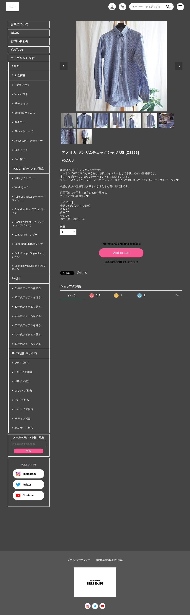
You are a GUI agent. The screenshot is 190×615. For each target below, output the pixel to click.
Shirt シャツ (21, 103)
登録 (28, 450)
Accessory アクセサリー (28, 140)
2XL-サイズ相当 (23, 427)
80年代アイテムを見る (27, 343)
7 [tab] (166, 120)
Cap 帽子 (19, 159)
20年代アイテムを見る (27, 288)
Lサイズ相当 (21, 399)
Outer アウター (23, 84)
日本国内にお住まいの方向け (121, 261)
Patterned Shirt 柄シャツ (28, 243)
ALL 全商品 (18, 75)
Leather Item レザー (26, 234)
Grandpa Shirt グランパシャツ (28, 211)
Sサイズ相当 (21, 362)
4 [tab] (117, 120)
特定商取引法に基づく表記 (109, 560)
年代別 (15, 278)
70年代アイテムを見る (27, 334)
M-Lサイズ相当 (23, 390)
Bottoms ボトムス (24, 112)
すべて (72, 295)
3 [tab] (101, 120)
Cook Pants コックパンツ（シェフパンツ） (28, 223)
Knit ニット (20, 122)
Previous (64, 66)
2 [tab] (84, 120)
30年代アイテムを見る (27, 297)
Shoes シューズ (23, 131)
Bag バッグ (21, 149)
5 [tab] (133, 120)
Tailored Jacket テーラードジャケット (28, 198)
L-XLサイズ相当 (23, 409)
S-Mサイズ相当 (23, 372)
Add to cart (121, 253)
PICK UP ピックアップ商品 (28, 168)
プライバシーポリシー (79, 560)
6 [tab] (149, 120)
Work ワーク (21, 187)
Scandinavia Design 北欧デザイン (29, 267)
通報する (82, 272)
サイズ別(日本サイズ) (24, 353)
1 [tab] (68, 120)
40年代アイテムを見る (27, 306)
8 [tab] (68, 136)
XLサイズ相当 (22, 418)
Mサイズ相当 (22, 381)
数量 (62, 226)
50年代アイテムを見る (27, 315)
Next (178, 66)
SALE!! (16, 66)
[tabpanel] (121, 66)
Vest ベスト (21, 94)
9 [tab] (84, 136)
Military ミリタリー (25, 178)
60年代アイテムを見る (27, 325)
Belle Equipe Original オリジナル (28, 255)
